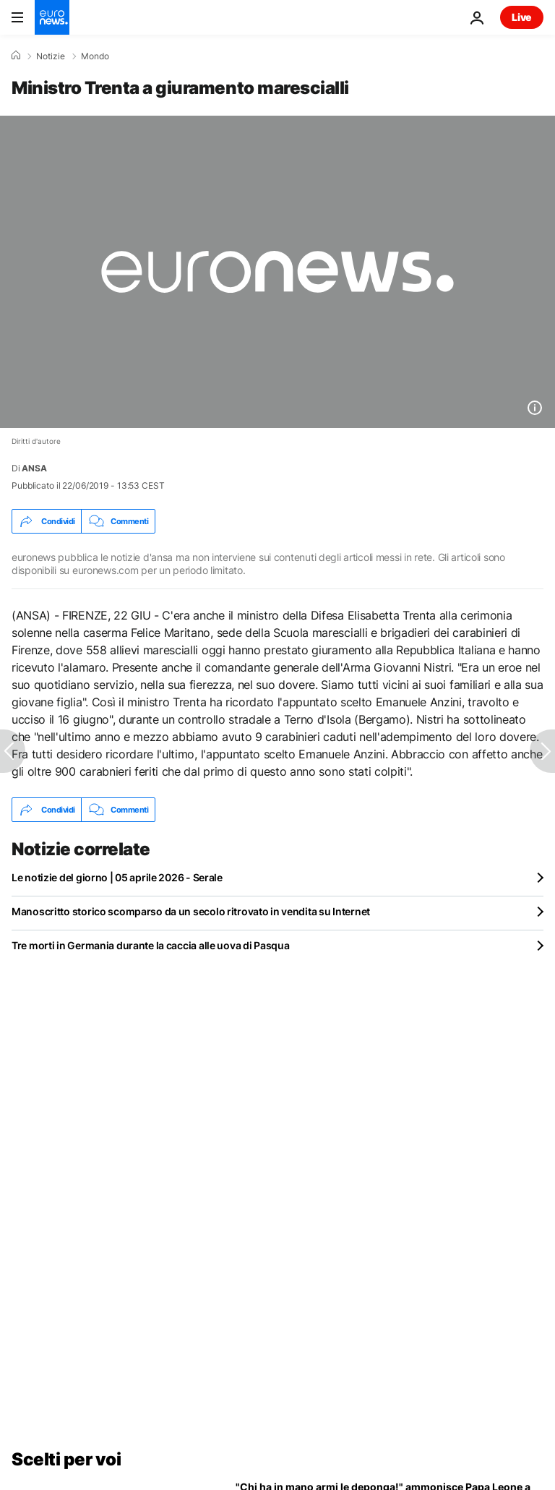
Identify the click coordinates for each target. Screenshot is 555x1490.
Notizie (50, 56)
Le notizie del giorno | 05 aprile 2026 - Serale (117, 877)
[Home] (16, 56)
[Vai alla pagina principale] (52, 17)
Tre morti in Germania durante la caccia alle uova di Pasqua (150, 945)
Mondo (95, 56)
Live (522, 17)
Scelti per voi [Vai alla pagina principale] (66, 1459)
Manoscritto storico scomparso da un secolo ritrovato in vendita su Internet (191, 911)
